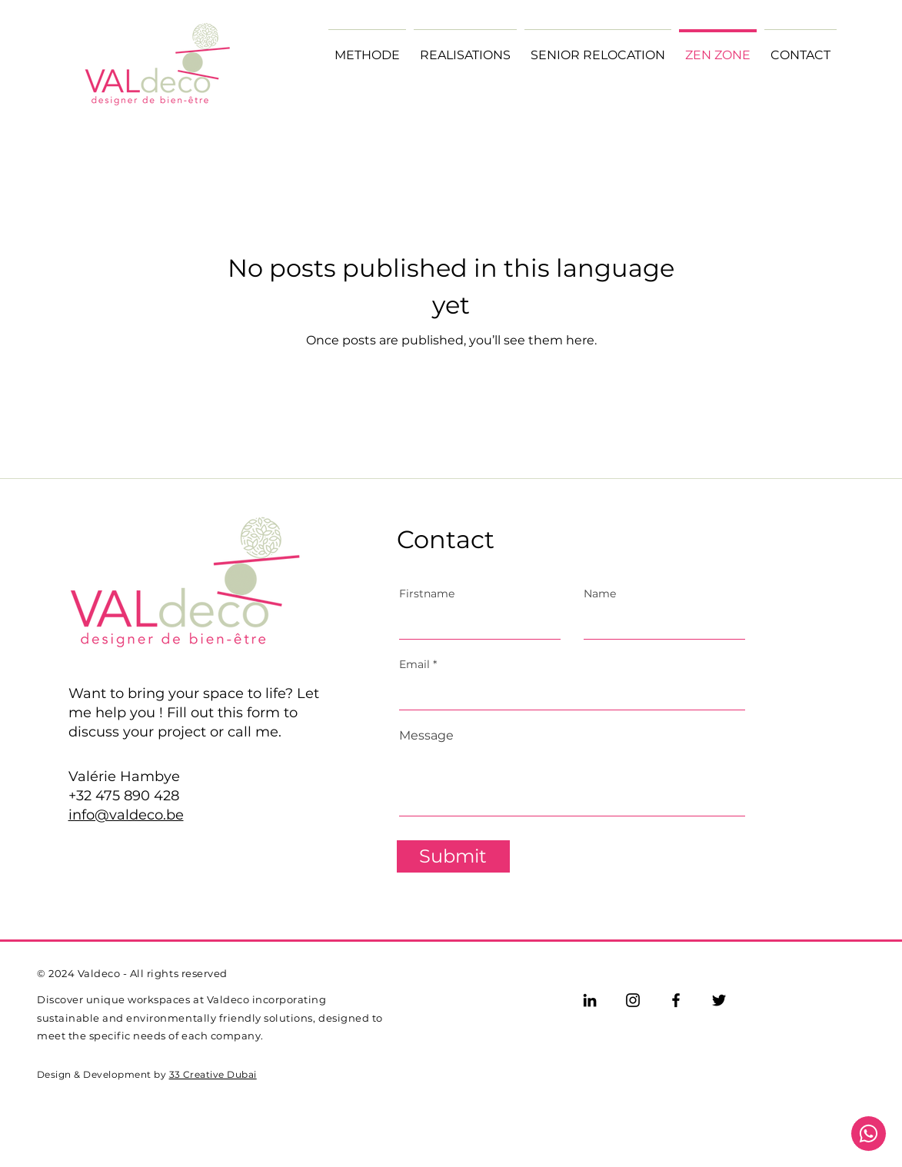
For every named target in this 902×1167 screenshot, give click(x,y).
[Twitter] (719, 1000)
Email (414, 664)
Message (426, 736)
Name (600, 593)
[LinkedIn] (590, 1000)
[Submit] (453, 856)
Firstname (426, 593)
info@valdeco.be (126, 814)
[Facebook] (676, 1000)
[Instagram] (633, 1000)
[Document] (868, 1133)
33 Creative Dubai (213, 1074)
